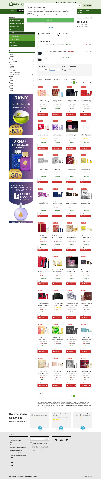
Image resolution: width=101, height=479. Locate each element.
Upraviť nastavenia (50, 24)
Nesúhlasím (50, 27)
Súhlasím (50, 20)
